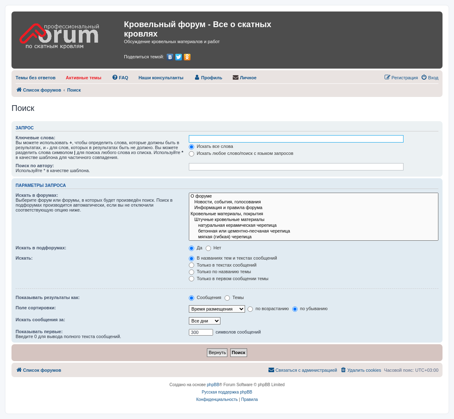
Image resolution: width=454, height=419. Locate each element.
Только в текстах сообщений (223, 264)
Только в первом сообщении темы (228, 278)
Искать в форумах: (37, 195)
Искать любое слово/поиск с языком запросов (241, 153)
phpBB (213, 384)
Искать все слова (211, 146)
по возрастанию (268, 308)
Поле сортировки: (36, 307)
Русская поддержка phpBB (227, 392)
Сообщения (205, 297)
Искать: (24, 258)
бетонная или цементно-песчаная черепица (314, 231)
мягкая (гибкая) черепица (314, 237)
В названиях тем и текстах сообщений (233, 258)
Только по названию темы (220, 271)
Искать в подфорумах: (41, 247)
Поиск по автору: (35, 165)
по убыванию (310, 308)
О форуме (314, 196)
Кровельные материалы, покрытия (314, 214)
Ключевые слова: (35, 137)
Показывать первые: (39, 331)
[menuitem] (35, 78)
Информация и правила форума (314, 208)
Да (195, 247)
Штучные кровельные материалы (314, 220)
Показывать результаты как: (48, 297)
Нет (213, 247)
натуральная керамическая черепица (314, 225)
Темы (234, 297)
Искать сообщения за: (40, 319)
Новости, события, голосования (314, 202)
